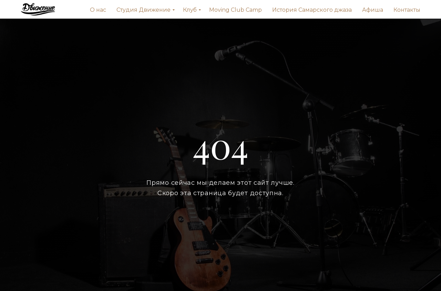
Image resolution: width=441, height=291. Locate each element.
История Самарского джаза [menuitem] (312, 10)
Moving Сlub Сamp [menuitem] (235, 10)
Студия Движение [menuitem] (143, 10)
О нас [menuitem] (98, 10)
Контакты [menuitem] (406, 10)
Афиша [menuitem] (372, 10)
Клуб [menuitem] (190, 10)
